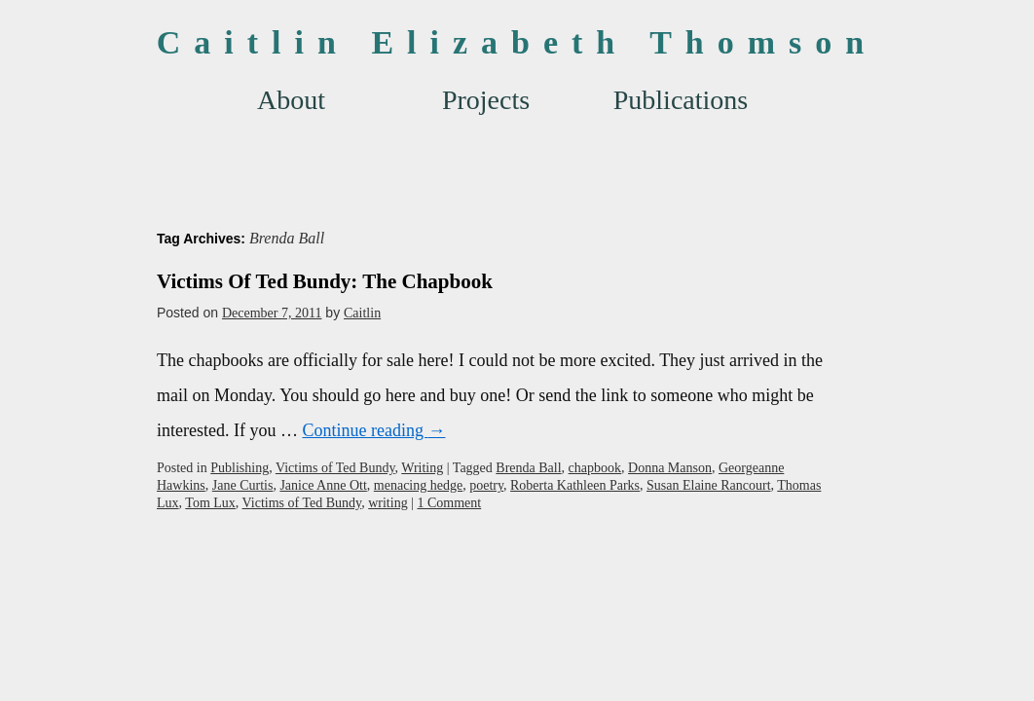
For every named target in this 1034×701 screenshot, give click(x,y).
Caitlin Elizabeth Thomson (517, 42)
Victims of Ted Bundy (335, 468)
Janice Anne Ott (322, 485)
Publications (680, 100)
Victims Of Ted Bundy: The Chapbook (325, 281)
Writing (422, 468)
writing (387, 503)
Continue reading (373, 430)
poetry (486, 485)
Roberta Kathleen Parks (575, 485)
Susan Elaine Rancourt (708, 485)
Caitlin (362, 313)
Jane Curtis (243, 485)
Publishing (239, 468)
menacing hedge (418, 485)
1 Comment (449, 503)
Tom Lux (210, 503)
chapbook (595, 468)
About (291, 100)
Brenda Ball (528, 468)
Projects (486, 100)
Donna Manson (670, 468)
